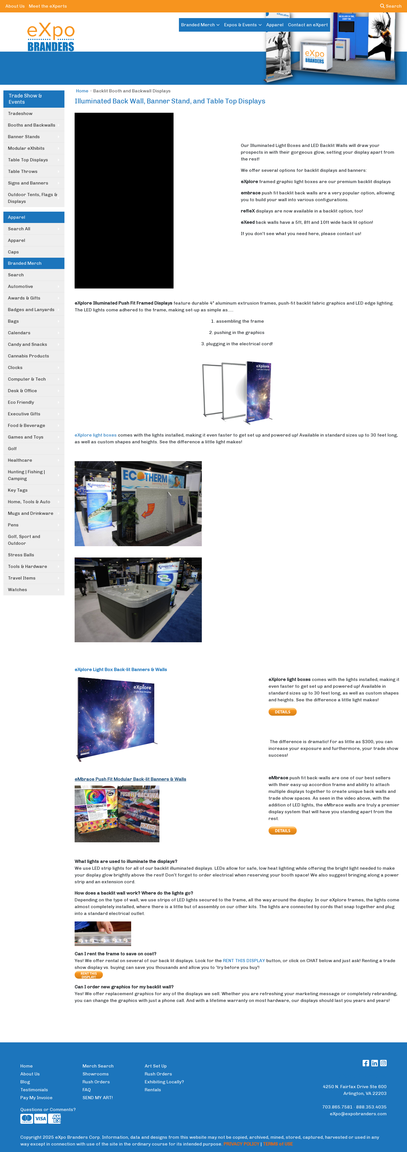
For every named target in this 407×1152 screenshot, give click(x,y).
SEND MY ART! (98, 1097)
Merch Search (98, 1066)
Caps (13, 252)
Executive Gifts (24, 413)
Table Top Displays (28, 159)
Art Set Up (156, 1066)
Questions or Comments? (48, 1109)
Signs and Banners (28, 183)
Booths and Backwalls (31, 125)
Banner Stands (24, 136)
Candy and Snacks (27, 344)
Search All (19, 228)
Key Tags (18, 490)
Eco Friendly (21, 402)
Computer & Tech (27, 379)
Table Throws (23, 171)
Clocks (15, 367)
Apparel (274, 24)
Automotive (20, 286)
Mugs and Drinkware (30, 513)
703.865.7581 (337, 1107)
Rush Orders (96, 1081)
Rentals (153, 1089)
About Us (15, 6)
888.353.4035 (371, 1107)
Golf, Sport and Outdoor (24, 540)
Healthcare (20, 460)
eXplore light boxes (96, 435)
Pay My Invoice (36, 1097)
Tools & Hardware (27, 566)
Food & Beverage (26, 425)
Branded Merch (198, 24)
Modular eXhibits (26, 148)
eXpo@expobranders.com (358, 1113)
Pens (13, 525)
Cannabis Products (28, 356)
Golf (12, 448)
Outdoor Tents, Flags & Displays (32, 198)
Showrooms (96, 1074)
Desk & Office (22, 390)
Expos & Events (240, 24)
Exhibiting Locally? (164, 1081)
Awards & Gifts (24, 298)
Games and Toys (26, 437)
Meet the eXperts (48, 6)
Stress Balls (21, 554)
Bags (13, 321)
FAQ (87, 1089)
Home (82, 91)
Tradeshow (20, 113)
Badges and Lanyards (31, 309)
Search (391, 6)
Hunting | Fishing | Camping (26, 475)
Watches (17, 589)
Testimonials (34, 1089)
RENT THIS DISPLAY (244, 960)
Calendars (19, 332)
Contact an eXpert (308, 24)
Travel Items (22, 578)
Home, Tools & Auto (29, 501)
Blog (25, 1081)
